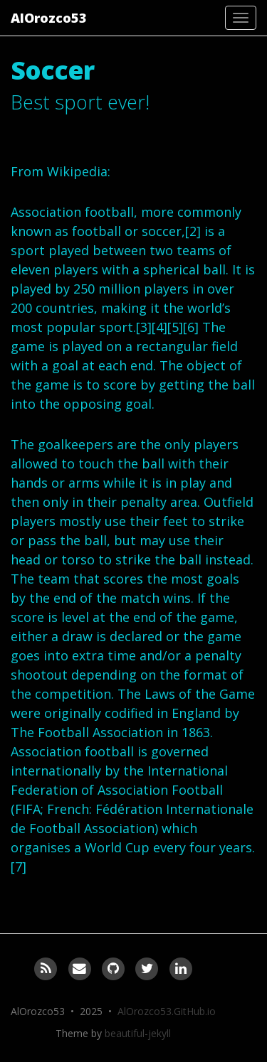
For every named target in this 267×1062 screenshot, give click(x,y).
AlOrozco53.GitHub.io (166, 1011)
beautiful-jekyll (138, 1033)
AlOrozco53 (49, 17)
